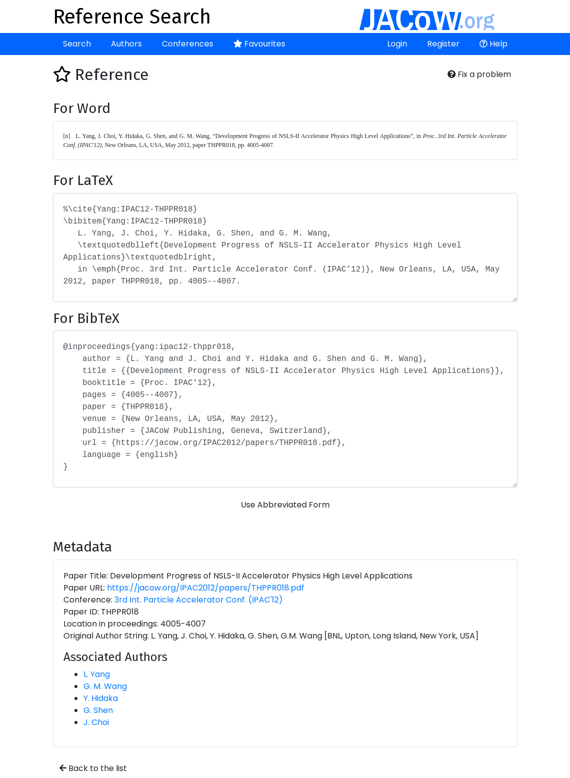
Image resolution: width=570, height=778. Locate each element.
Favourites (259, 44)
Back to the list (93, 768)
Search (77, 44)
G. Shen (98, 710)
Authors (126, 44)
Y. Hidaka (100, 698)
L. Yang (96, 674)
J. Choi (96, 722)
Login (397, 44)
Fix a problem (479, 74)
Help (494, 44)
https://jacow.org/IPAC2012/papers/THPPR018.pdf (205, 588)
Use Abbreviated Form (285, 504)
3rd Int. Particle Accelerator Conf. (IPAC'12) (198, 600)
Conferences (187, 44)
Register (443, 44)
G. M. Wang (105, 686)
